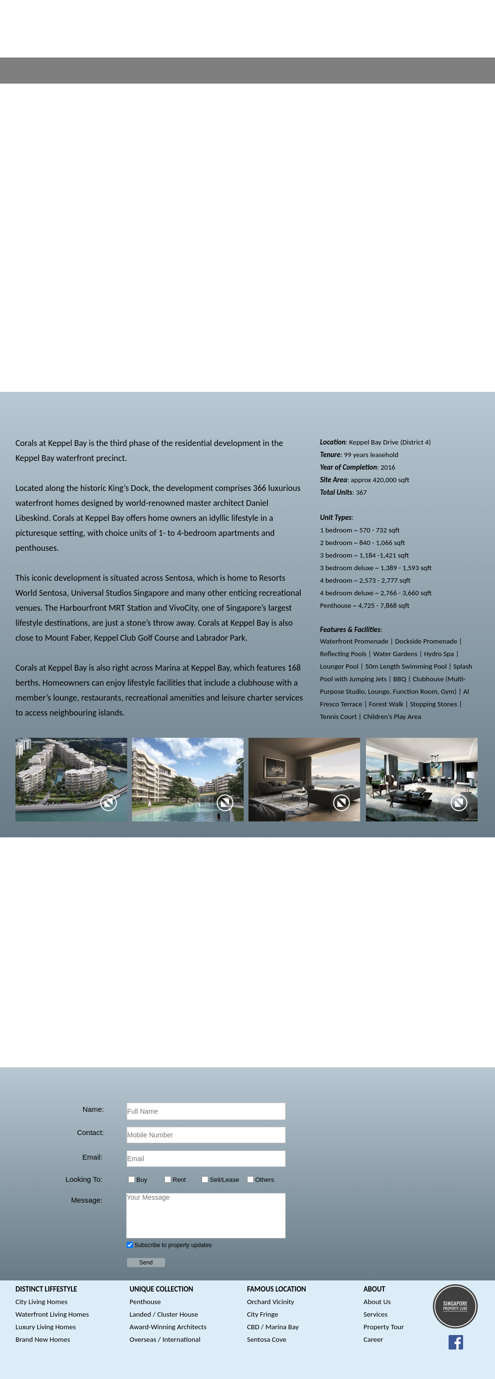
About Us (377, 1301)
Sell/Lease (224, 1179)
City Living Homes (41, 1301)
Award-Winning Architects (168, 1326)
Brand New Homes (42, 1339)
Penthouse (145, 1301)
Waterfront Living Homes (52, 1314)
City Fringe (262, 1314)
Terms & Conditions (282, 1369)
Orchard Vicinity (270, 1301)
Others (264, 1179)
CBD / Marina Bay (273, 1326)
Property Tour (384, 1326)
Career (373, 1339)
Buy (141, 1179)
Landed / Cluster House (164, 1314)
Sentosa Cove (266, 1339)
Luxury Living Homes (45, 1326)
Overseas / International (165, 1339)
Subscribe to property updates (173, 1245)
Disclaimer (233, 1369)
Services (376, 1314)
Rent (179, 1179)
